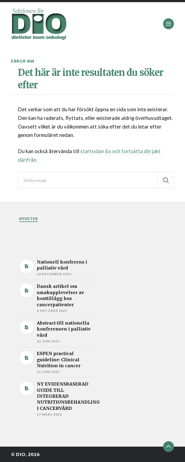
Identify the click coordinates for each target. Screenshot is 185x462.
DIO (20, 454)
